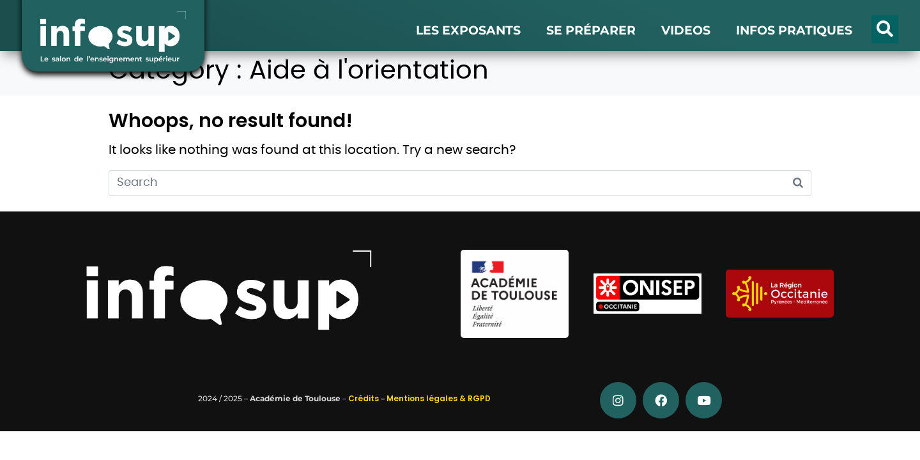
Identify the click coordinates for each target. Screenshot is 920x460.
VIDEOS (685, 30)
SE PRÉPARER (591, 30)
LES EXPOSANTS (468, 30)
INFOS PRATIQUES (794, 30)
